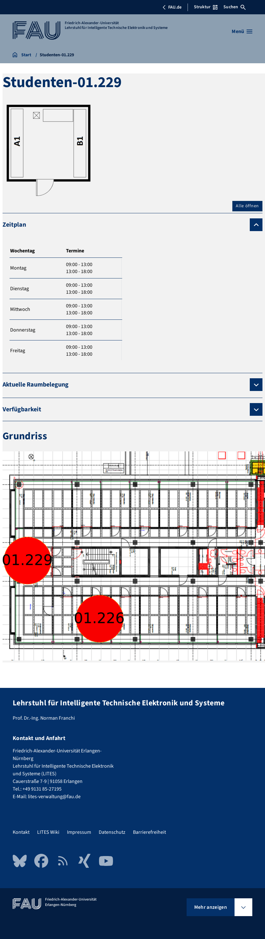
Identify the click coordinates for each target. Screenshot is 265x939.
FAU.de (172, 7)
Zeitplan (14, 224)
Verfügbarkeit (22, 409)
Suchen (234, 7)
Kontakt (21, 832)
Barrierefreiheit (149, 832)
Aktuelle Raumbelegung (36, 384)
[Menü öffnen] (242, 31)
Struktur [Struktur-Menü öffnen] (205, 7)
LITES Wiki (48, 832)
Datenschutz (112, 832)
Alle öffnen (247, 206)
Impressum (79, 832)
